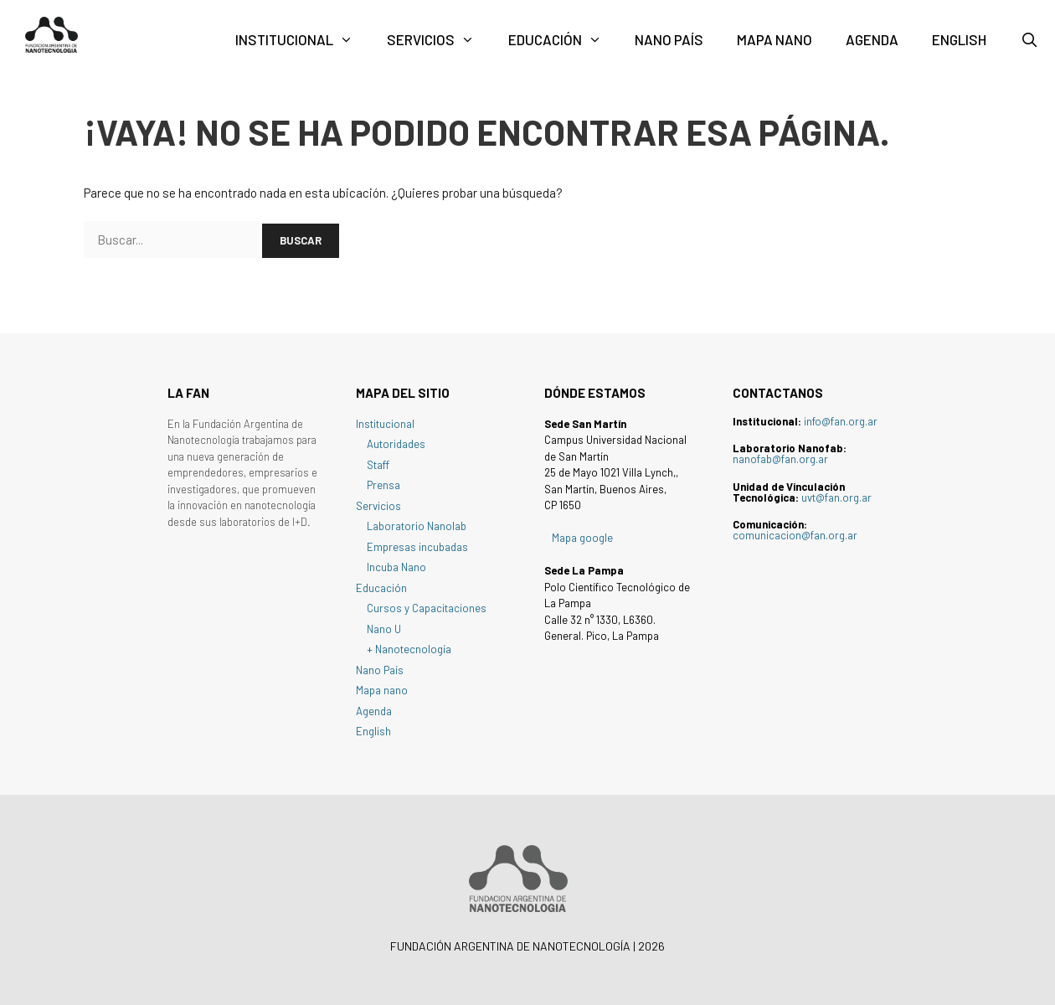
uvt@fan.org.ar (836, 497)
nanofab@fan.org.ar (780, 459)
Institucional (302, 39)
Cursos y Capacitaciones (426, 608)
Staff (378, 465)
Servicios (439, 39)
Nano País (669, 39)
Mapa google (582, 537)
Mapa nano (774, 39)
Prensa (383, 485)
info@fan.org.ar (840, 421)
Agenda (872, 39)
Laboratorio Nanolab (416, 526)
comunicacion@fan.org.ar (795, 535)
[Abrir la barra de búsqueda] (1029, 39)
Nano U (384, 629)
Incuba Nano (396, 567)
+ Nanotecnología (409, 649)
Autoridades (396, 444)
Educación (563, 39)
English (959, 39)
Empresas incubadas (417, 547)
